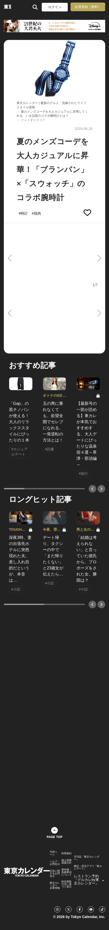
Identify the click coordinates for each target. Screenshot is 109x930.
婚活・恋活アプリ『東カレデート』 (88, 867)
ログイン (54, 7)
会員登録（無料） (88, 7)
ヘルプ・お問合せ (55, 862)
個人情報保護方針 (66, 861)
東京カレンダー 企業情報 (55, 885)
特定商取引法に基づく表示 (66, 884)
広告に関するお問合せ (55, 873)
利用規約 (66, 853)
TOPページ (53, 853)
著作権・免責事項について (66, 872)
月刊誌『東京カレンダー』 (86, 858)
